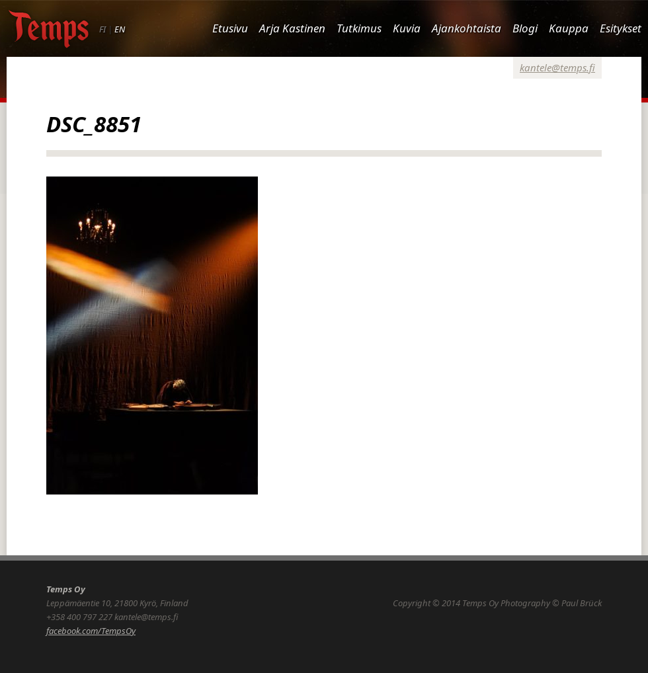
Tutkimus (359, 28)
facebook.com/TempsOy (91, 631)
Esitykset (620, 28)
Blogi (525, 28)
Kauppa (568, 28)
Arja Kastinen (292, 28)
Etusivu (230, 28)
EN (119, 29)
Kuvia (407, 28)
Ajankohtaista (466, 28)
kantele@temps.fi (557, 67)
